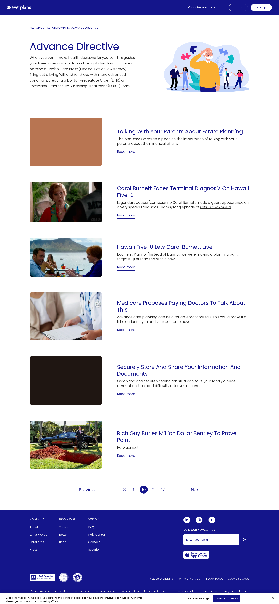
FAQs (92, 527)
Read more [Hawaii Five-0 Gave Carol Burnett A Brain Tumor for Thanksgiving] (126, 215)
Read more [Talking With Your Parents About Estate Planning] (126, 151)
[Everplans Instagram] (199, 522)
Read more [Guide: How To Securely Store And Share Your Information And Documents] (126, 394)
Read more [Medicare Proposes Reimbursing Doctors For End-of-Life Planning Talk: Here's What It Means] (126, 329)
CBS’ (215, 207)
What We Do (38, 535)
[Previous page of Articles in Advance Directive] (88, 490)
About (34, 527)
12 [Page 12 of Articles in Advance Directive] (163, 489)
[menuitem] (202, 7)
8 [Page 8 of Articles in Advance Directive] (124, 489)
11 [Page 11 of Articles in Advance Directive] (153, 489)
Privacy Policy (214, 579)
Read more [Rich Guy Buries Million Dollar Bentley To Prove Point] (126, 455)
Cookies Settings (198, 600)
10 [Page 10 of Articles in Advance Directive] (144, 489)
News (63, 535)
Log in (238, 7)
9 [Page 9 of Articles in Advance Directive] (134, 489)
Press (33, 550)
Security (94, 550)
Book (62, 542)
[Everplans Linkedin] (186, 522)
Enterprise (37, 542)
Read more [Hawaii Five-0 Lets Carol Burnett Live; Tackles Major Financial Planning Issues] (126, 267)
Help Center (96, 535)
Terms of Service (188, 579)
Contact (94, 542)
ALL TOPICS (37, 28)
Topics (63, 527)
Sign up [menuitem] (261, 7)
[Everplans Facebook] (211, 522)
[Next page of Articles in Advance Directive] (195, 490)
